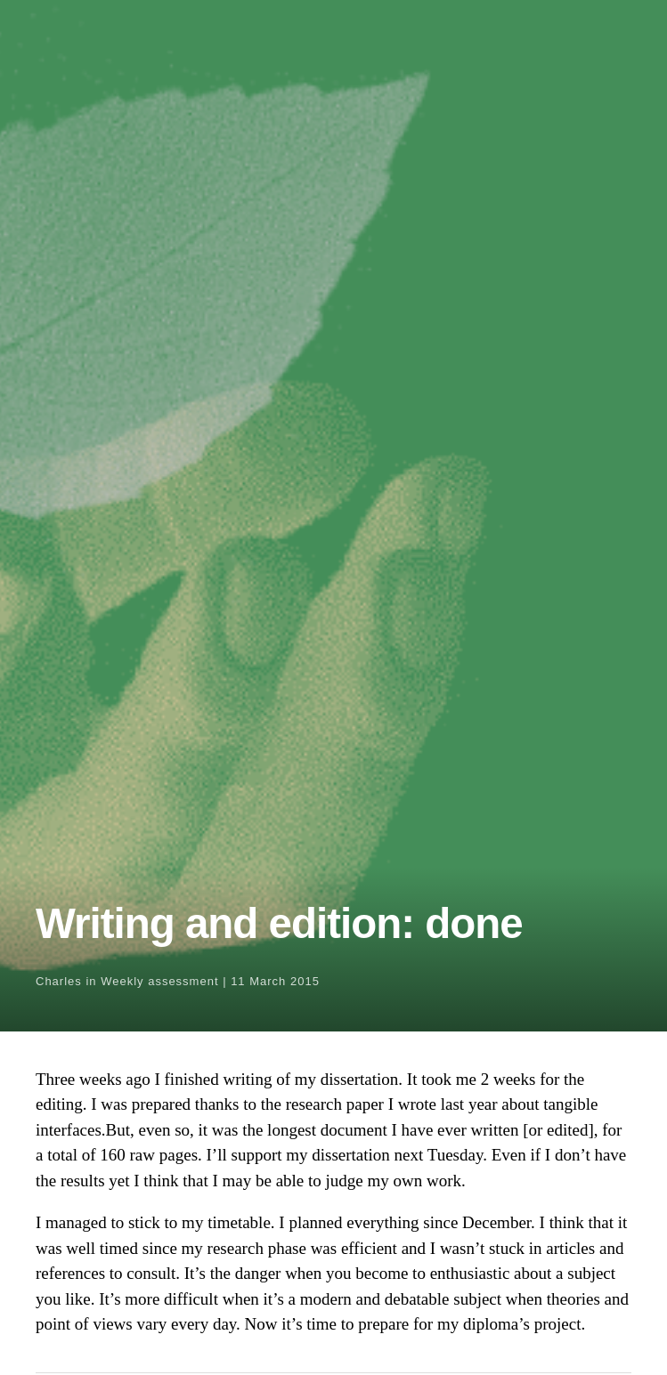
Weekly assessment (159, 981)
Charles (59, 981)
